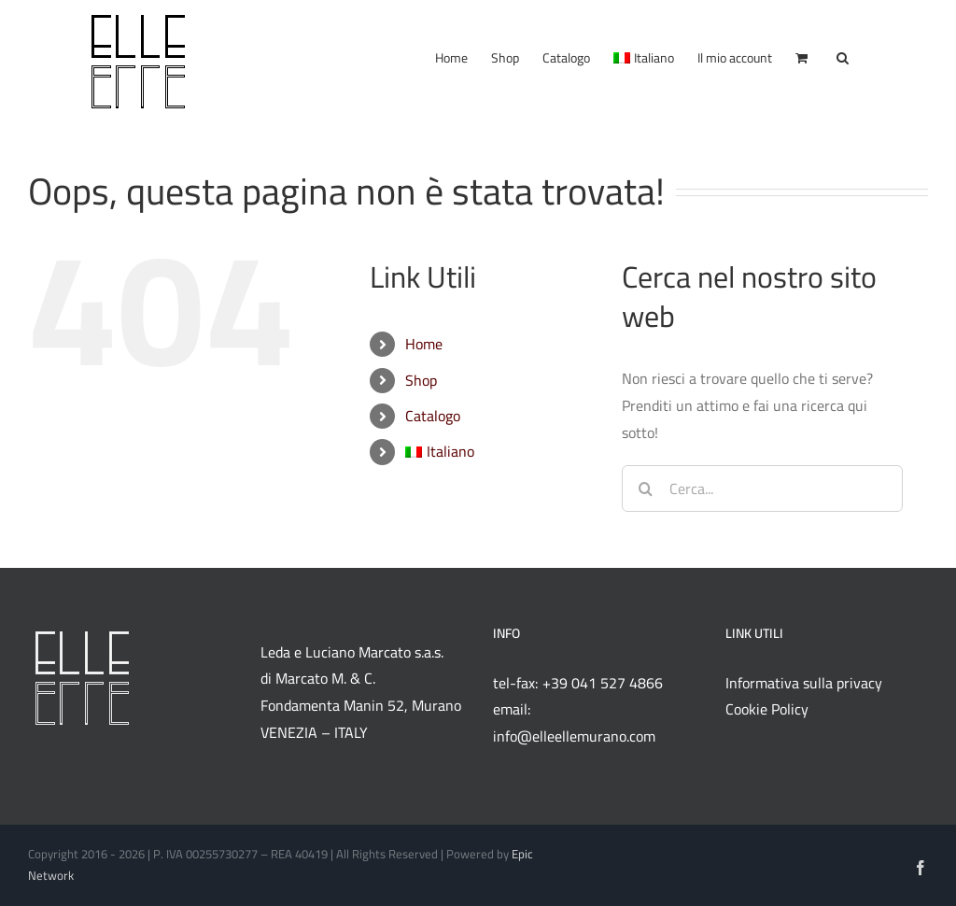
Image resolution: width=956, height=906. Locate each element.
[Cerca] (645, 488)
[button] (842, 55)
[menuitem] (643, 55)
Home (424, 344)
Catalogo (432, 416)
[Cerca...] (762, 488)
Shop (421, 380)
